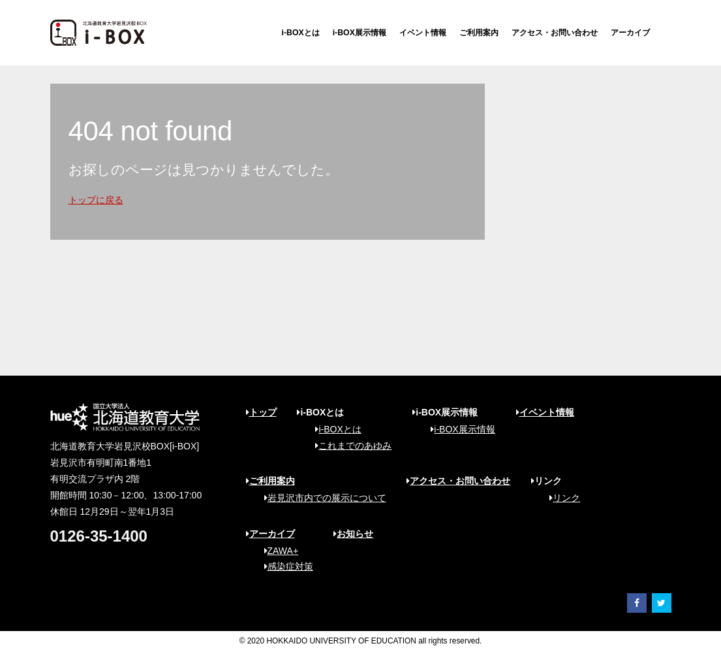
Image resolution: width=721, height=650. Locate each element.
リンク (560, 498)
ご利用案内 (479, 32)
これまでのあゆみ (348, 445)
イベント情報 (422, 32)
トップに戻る (96, 200)
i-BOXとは (301, 32)
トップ (261, 412)
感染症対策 (284, 566)
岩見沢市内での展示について (320, 498)
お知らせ (353, 533)
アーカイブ (630, 32)
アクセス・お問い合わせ (555, 32)
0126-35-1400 (98, 536)
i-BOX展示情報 (359, 32)
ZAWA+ (277, 550)
